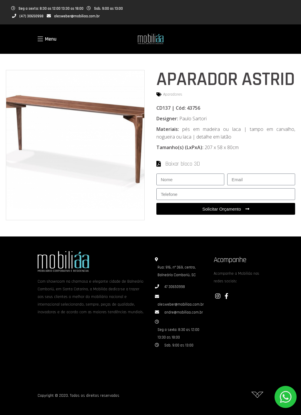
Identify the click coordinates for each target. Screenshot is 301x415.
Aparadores (172, 94)
